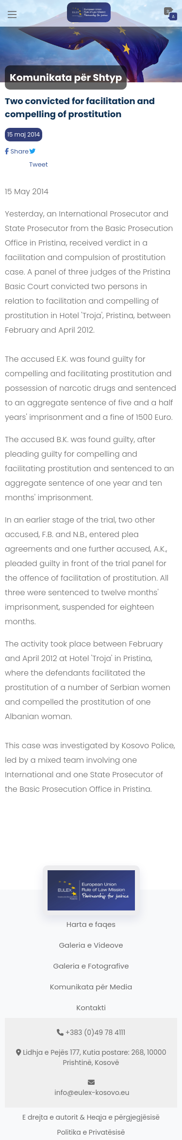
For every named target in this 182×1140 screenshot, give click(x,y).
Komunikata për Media (91, 987)
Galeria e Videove (91, 945)
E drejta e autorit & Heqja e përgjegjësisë (91, 1117)
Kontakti (91, 1007)
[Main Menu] (12, 13)
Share (17, 151)
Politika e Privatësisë (91, 1132)
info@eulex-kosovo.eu (91, 1092)
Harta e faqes (91, 924)
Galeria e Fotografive (91, 966)
